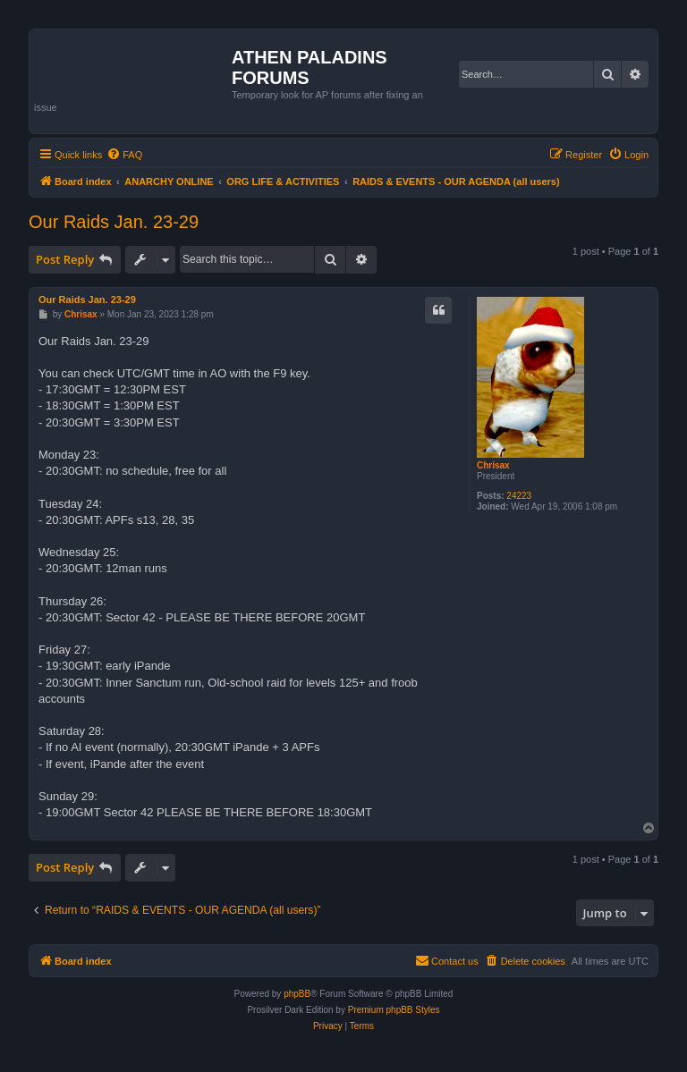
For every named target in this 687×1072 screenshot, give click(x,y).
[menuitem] (124, 154)
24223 (518, 496)
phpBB (297, 994)
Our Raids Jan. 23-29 (114, 222)
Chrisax (493, 465)
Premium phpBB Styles (394, 1010)
